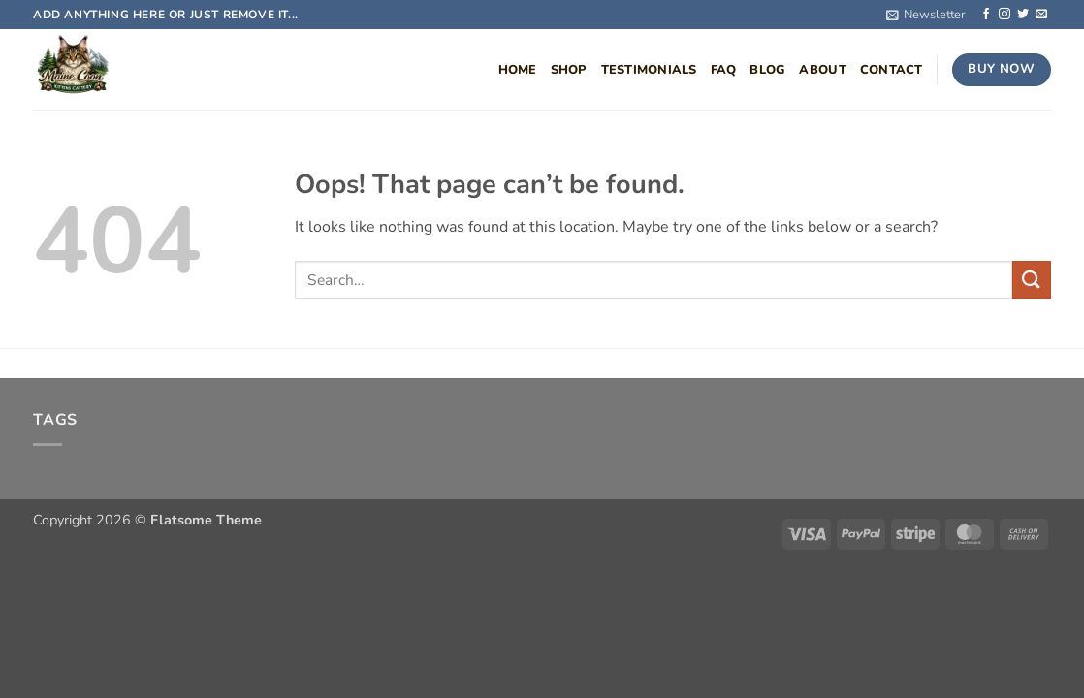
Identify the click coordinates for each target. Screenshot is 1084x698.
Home (517, 70)
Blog (767, 70)
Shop (569, 70)
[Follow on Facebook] (986, 14)
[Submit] (1031, 280)
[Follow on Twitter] (1023, 14)
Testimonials (649, 70)
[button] (926, 14)
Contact (891, 70)
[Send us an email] (1041, 14)
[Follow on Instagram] (1004, 14)
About (822, 70)
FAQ (724, 70)
